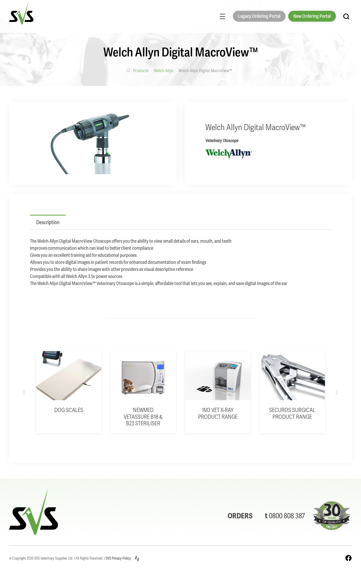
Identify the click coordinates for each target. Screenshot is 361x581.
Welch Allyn (163, 70)
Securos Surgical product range (292, 413)
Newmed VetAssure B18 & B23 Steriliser (143, 416)
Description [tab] (48, 222)
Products (141, 70)
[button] (24, 392)
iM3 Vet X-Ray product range (218, 413)
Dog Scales (68, 410)
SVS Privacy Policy (118, 558)
